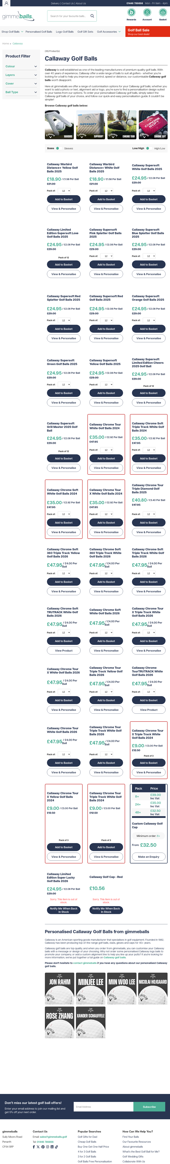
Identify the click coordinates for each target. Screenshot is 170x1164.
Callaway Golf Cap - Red (106, 877)
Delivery (55, 3)
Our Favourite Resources (137, 1141)
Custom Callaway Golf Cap (147, 825)
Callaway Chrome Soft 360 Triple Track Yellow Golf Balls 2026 (63, 553)
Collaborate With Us (134, 1161)
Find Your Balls (131, 1136)
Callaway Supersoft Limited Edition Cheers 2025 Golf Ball (148, 363)
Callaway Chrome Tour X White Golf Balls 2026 (63, 670)
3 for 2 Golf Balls (87, 1156)
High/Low (159, 148)
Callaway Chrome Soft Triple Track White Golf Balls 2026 (148, 553)
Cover (21, 83)
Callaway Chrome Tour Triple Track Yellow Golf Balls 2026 (106, 671)
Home (5, 43)
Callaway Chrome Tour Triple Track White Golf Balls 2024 (105, 796)
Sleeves (68, 148)
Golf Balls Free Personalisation (95, 1161)
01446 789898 (135, 3)
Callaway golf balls (115, 957)
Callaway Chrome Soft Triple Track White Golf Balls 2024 (148, 427)
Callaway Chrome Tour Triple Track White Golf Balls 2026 (105, 730)
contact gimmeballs (85, 963)
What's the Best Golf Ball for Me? (141, 1151)
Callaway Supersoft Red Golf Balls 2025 (106, 298)
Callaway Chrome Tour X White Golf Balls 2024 (105, 491)
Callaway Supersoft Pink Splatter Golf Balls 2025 (105, 233)
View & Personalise (63, 208)
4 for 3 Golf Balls (87, 1151)
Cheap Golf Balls (87, 1141)
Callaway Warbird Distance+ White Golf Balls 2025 (104, 168)
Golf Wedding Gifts (133, 1156)
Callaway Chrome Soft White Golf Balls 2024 (62, 491)
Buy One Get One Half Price (93, 1146)
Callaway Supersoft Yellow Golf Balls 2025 (104, 362)
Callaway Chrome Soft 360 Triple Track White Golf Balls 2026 (105, 553)
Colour (21, 66)
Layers (21, 75)
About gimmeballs (133, 1146)
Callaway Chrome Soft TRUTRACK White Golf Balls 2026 (62, 612)
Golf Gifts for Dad (87, 1136)
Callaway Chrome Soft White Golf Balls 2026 (105, 611)
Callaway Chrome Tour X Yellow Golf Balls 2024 (62, 796)
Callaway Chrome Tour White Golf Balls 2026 (62, 730)
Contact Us (68, 3)
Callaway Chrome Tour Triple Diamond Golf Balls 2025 (147, 488)
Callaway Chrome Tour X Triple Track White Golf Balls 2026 (147, 612)
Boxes (50, 148)
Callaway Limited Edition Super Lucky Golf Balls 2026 (61, 877)
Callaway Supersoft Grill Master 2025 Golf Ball (62, 427)
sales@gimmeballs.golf (53, 1137)
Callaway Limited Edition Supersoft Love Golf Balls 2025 (62, 233)
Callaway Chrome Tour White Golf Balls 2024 (105, 426)
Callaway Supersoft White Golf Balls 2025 (147, 167)
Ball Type (21, 92)
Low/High (138, 148)
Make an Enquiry (148, 857)
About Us (81, 3)
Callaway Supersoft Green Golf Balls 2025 (62, 362)
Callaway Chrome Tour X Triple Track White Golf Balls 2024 (147, 734)
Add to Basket (63, 199)
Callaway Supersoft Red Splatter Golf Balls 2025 (63, 298)
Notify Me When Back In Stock (64, 910)
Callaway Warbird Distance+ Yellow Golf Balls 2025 (62, 168)
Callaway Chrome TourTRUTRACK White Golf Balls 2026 (147, 671)
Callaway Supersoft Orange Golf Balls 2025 (148, 298)
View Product (63, 650)
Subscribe (149, 1107)
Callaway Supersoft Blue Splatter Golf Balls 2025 (148, 233)
